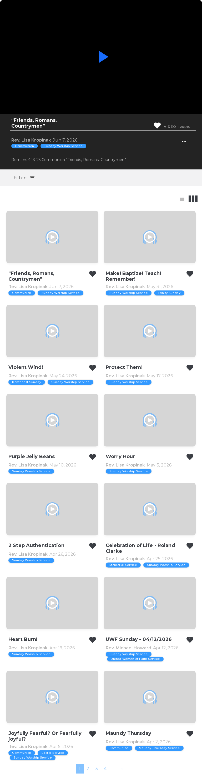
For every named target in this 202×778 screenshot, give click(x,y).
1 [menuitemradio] (79, 768)
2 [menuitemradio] (88, 768)
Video (170, 127)
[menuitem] (122, 769)
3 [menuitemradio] (96, 768)
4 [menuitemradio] (105, 768)
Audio (185, 127)
